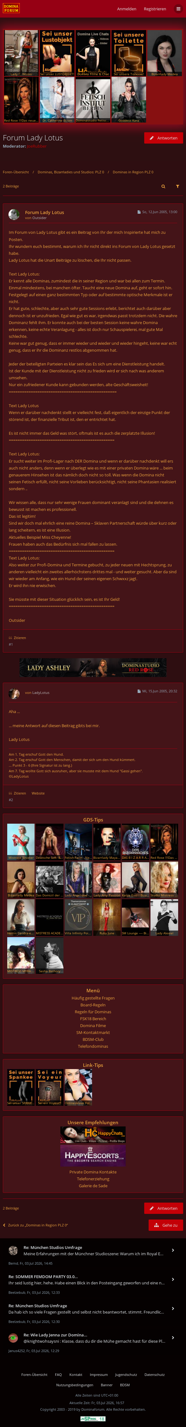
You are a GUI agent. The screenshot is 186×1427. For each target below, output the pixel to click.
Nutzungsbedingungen (74, 1384)
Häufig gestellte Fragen (93, 998)
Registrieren (155, 9)
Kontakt (75, 1374)
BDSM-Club (93, 1039)
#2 (11, 799)
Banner (106, 1384)
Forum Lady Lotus (33, 137)
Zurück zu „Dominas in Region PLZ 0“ (35, 1225)
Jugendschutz (126, 1374)
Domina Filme (93, 1025)
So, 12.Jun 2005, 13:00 (157, 211)
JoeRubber (36, 146)
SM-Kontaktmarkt (93, 1032)
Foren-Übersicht (16, 172)
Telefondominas (93, 1046)
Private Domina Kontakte (93, 1172)
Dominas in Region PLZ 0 (133, 172)
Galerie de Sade (93, 1185)
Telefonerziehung (93, 1179)
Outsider (39, 217)
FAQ (58, 1374)
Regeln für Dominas (93, 1012)
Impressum (99, 1374)
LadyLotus (40, 692)
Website (38, 793)
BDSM (125, 1384)
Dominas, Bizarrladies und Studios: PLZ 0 (71, 172)
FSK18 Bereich (93, 1018)
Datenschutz (155, 1374)
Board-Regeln (93, 1005)
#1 (11, 644)
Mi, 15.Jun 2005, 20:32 (157, 691)
